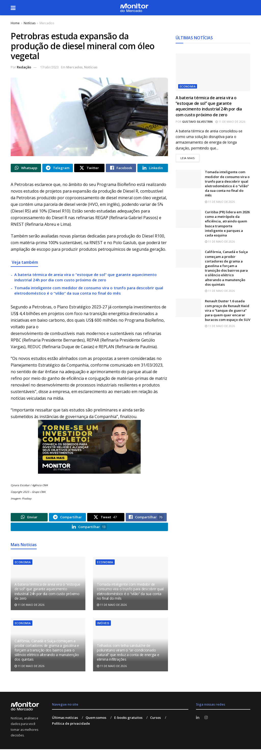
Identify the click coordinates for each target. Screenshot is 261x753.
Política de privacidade (71, 727)
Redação (24, 67)
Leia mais (190, 158)
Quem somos (96, 721)
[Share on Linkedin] (152, 168)
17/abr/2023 (49, 67)
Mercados (47, 23)
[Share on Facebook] (121, 168)
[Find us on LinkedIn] (198, 722)
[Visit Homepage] (134, 8)
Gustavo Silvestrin (197, 121)
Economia (23, 566)
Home (15, 23)
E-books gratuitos (128, 721)
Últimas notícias (65, 721)
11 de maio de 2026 (29, 609)
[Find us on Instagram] (207, 722)
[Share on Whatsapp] (26, 168)
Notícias (29, 23)
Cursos (155, 721)
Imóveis (103, 627)
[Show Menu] (13, 7)
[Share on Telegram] (57, 168)
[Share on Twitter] (89, 168)
